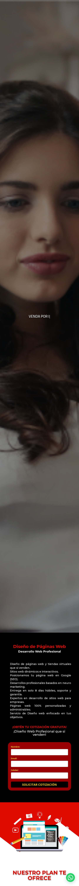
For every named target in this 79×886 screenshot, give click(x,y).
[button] (70, 877)
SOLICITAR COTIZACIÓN (39, 785)
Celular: (15, 770)
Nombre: (15, 746)
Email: (14, 758)
